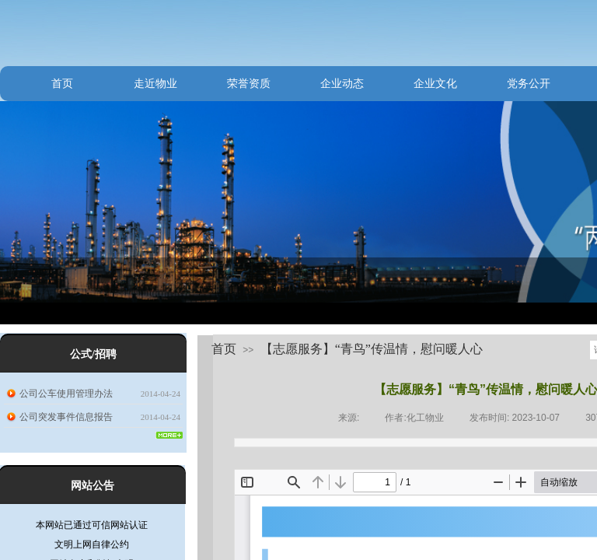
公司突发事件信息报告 (66, 416)
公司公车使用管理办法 (66, 393)
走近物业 (155, 83)
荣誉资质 (249, 83)
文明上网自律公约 (91, 547)
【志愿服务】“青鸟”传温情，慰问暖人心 (371, 348)
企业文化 (435, 83)
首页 (62, 83)
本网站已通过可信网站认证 (92, 528)
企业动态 (342, 83)
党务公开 (528, 83)
